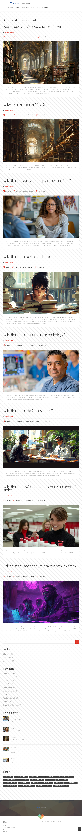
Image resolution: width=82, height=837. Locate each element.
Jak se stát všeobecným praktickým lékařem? (40, 566)
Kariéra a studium (28, 577)
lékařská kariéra (70, 783)
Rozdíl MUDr (25, 7)
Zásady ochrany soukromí (9, 828)
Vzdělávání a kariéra (29, 345)
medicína (8, 777)
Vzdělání (7, 695)
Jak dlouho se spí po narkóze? (16, 762)
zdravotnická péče (11, 780)
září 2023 (8, 658)
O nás (4, 824)
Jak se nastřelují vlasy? (17, 731)
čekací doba (47, 783)
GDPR (4, 830)
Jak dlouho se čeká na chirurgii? (30, 256)
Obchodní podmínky (8, 826)
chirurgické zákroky (44, 786)
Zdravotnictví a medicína (12, 684)
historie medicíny (37, 780)
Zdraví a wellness (28, 191)
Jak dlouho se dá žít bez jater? (28, 411)
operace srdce (62, 780)
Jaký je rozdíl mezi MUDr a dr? (29, 104)
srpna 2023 (9, 661)
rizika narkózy (24, 783)
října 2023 (8, 654)
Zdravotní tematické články (31, 421)
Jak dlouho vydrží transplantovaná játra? (37, 180)
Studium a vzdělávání (29, 37)
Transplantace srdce (37, 777)
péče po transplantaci (26, 786)
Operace (58, 783)
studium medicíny (21, 777)
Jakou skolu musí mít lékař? (16, 721)
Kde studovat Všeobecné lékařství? (32, 26)
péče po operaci (10, 783)
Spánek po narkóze (13, 7)
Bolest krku (34, 7)
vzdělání (24, 780)
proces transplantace (65, 777)
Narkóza (35, 783)
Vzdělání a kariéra (28, 115)
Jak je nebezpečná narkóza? (16, 751)
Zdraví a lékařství (10, 691)
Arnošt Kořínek (9, 32)
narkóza (51, 777)
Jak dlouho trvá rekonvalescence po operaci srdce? (40, 489)
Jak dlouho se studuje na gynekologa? (34, 335)
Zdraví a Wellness (10, 688)
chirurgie (50, 780)
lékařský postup (10, 786)
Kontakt (5, 832)
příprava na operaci (61, 786)
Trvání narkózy (45, 7)
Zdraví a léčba (9, 702)
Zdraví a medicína (28, 267)
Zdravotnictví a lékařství (12, 705)
